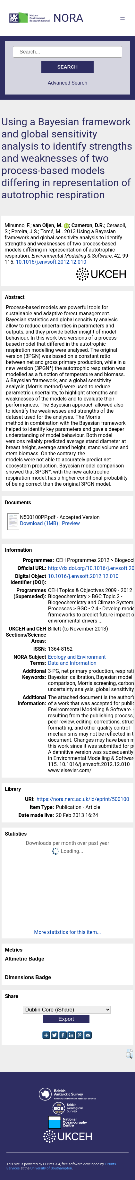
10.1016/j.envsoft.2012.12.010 (51, 262)
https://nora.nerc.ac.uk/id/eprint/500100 (83, 799)
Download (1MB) (39, 523)
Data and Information (72, 663)
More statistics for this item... (67, 932)
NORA (68, 18)
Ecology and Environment (77, 657)
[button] (129, 1054)
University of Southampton (51, 1168)
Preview (71, 523)
